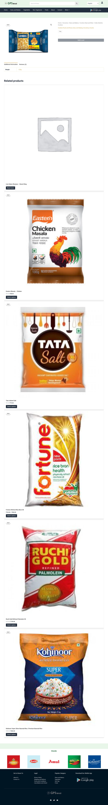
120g (20, 69)
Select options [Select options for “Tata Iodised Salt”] (11, 406)
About (53, 10)
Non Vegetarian (37, 10)
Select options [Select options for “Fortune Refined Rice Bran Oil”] (11, 516)
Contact (60, 10)
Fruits (46, 10)
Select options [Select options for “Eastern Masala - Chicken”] (11, 297)
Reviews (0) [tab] (22, 64)
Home (6, 10)
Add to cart (81, 40)
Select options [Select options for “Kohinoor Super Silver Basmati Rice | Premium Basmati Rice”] (11, 734)
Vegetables (26, 10)
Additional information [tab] (11, 64)
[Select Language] (93, 3)
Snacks (91, 28)
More (67, 10)
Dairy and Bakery (15, 10)
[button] (51, 24)
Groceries (65, 23)
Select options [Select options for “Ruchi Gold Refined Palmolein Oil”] (11, 625)
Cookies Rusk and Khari (86, 23)
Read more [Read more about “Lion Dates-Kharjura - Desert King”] (10, 188)
